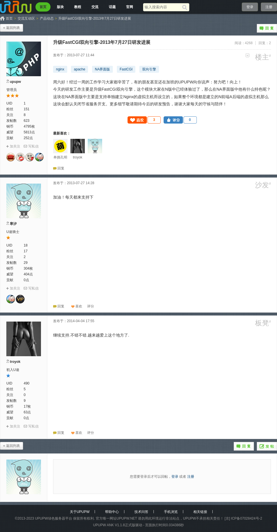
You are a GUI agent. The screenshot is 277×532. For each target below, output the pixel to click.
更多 (247, 55)
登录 (249, 7)
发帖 (267, 446)
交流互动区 (26, 18)
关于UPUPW (80, 512)
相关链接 (200, 512)
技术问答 (141, 512)
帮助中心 (112, 512)
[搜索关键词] (163, 7)
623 (26, 121)
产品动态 (47, 18)
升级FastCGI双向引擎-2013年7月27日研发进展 (94, 18)
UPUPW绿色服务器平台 (53, 518)
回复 (267, 28)
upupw (15, 82)
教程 (77, 7)
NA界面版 (102, 69)
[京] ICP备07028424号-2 (243, 518)
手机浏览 (171, 512)
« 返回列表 (11, 28)
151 (26, 109)
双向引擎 (149, 69)
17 (25, 251)
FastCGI (126, 69)
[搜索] (185, 7)
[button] (144, 120)
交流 (94, 7)
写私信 (33, 146)
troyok (15, 362)
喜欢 (78, 306)
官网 (129, 7)
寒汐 (13, 224)
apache (79, 69)
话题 (112, 7)
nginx (60, 69)
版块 (60, 7)
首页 (43, 7)
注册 (268, 7)
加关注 (15, 146)
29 (25, 263)
